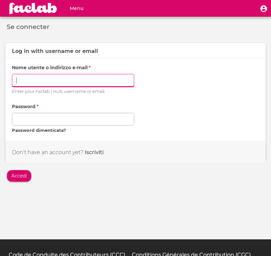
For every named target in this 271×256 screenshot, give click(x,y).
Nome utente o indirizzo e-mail (51, 68)
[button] (263, 8)
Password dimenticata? (39, 130)
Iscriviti (94, 152)
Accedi (19, 176)
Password (25, 107)
